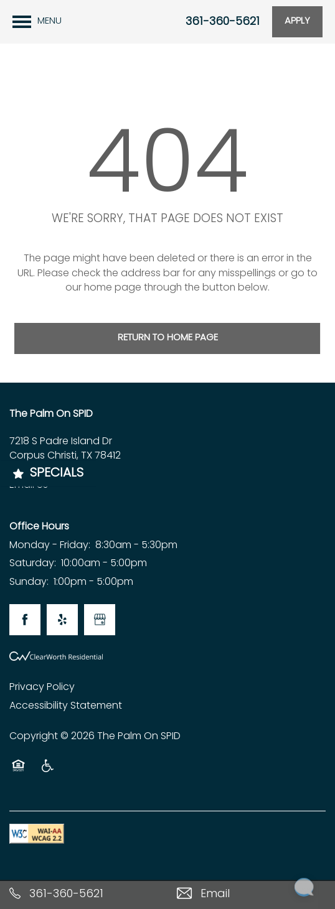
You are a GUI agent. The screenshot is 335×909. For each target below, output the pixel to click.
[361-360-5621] (84, 894)
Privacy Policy (42, 687)
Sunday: (29, 582)
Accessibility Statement (65, 706)
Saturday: (32, 564)
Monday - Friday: (49, 546)
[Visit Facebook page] (24, 619)
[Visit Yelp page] (62, 619)
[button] (297, 21)
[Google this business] (99, 619)
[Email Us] (251, 894)
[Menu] (37, 22)
